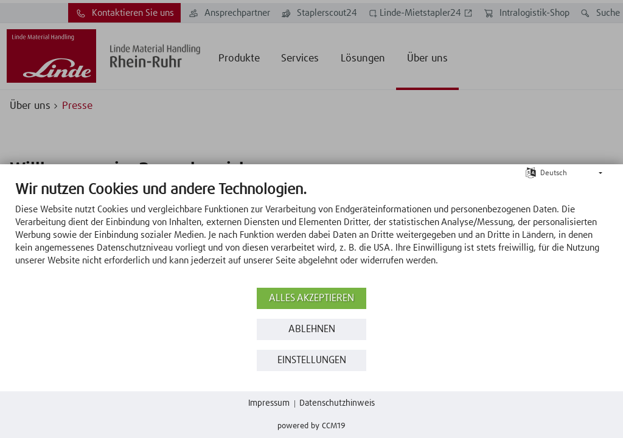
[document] (311, 232)
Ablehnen (311, 329)
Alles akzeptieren (311, 298)
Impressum (269, 403)
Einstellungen (311, 360)
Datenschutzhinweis (337, 403)
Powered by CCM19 (311, 426)
